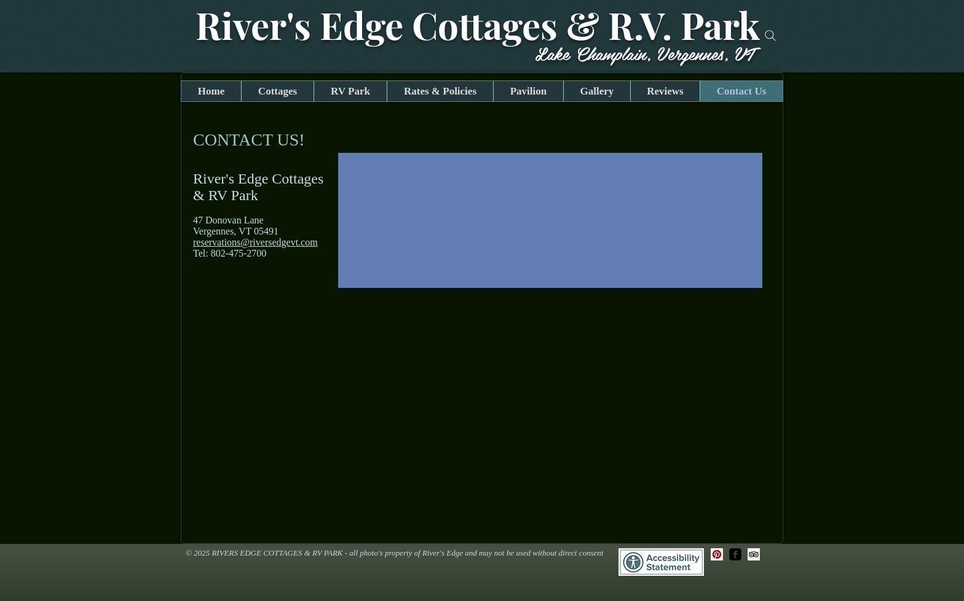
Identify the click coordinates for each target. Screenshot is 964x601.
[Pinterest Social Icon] (717, 554)
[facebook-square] (735, 554)
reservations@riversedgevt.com (255, 242)
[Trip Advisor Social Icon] (754, 554)
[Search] (770, 35)
